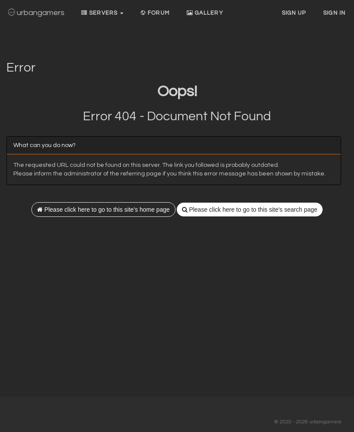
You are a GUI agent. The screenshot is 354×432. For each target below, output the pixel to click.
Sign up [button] (294, 13)
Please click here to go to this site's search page (249, 209)
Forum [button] (155, 13)
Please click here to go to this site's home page (103, 209)
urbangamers (36, 13)
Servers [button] (102, 13)
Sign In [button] (334, 13)
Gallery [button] (205, 13)
